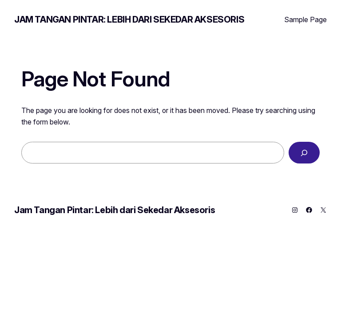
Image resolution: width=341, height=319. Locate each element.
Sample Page (305, 19)
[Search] (304, 152)
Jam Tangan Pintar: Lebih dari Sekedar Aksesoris (129, 19)
